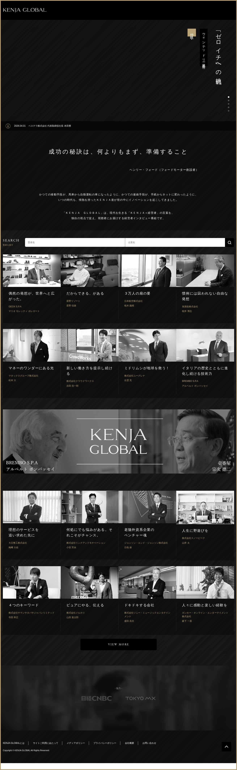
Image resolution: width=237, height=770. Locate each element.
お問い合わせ (149, 743)
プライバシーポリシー (104, 743)
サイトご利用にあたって (45, 743)
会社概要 (129, 743)
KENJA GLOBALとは (13, 743)
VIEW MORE (118, 644)
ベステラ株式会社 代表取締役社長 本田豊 (49, 126)
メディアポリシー (76, 743)
